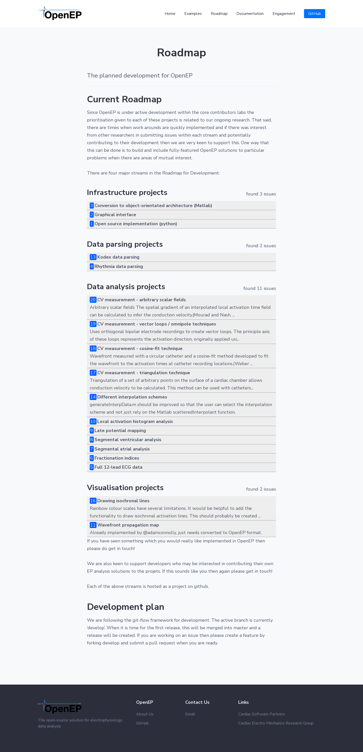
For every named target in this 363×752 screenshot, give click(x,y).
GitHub (314, 13)
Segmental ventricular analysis (128, 440)
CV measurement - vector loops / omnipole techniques (156, 324)
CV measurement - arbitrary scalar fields (141, 300)
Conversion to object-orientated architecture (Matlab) (153, 206)
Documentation (250, 13)
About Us (145, 714)
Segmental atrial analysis (122, 449)
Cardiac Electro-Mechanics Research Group (276, 723)
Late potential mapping (120, 431)
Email (190, 714)
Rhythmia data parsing (119, 266)
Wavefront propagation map (128, 525)
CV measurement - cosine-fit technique (140, 348)
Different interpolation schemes (132, 397)
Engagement (284, 13)
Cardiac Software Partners (261, 714)
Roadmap (219, 13)
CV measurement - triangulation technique (143, 373)
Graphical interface (115, 215)
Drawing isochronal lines (123, 501)
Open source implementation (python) (136, 224)
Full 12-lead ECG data (118, 467)
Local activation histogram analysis (135, 421)
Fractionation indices (117, 458)
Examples (193, 13)
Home (170, 13)
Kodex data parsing (118, 257)
